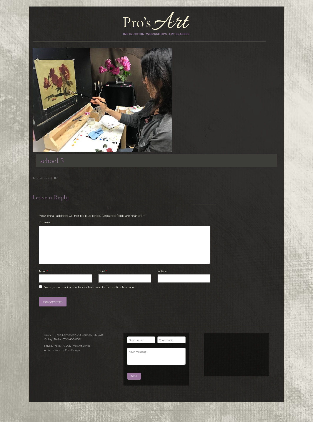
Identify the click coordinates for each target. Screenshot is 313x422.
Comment (45, 222)
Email (102, 271)
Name (43, 271)
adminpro (44, 178)
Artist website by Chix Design (62, 350)
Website (162, 271)
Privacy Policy (52, 345)
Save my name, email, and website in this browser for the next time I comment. (89, 287)
